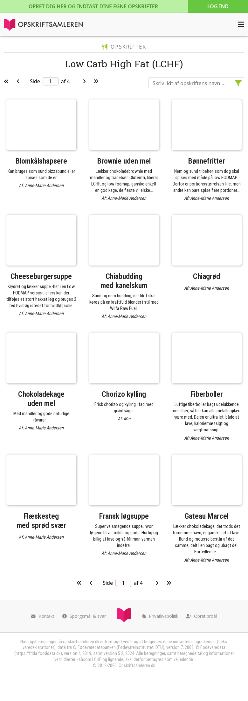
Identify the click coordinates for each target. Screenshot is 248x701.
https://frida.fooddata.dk (38, 653)
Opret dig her (93, 6)
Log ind (218, 6)
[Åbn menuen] (241, 24)
